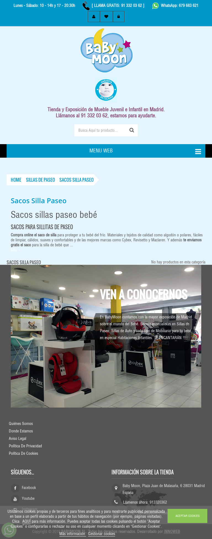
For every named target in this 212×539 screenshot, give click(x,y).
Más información (72, 533)
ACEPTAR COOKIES (188, 516)
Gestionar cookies (101, 533)
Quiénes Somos (21, 423)
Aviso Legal (17, 438)
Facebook (29, 487)
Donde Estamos (21, 431)
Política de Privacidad (25, 445)
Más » (15, 249)
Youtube (28, 498)
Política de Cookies (23, 453)
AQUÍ (26, 521)
